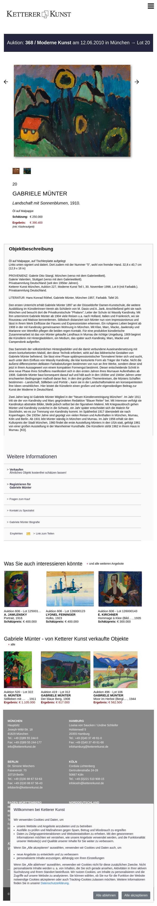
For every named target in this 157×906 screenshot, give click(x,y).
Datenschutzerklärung (54, 883)
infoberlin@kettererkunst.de (25, 787)
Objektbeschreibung (31, 248)
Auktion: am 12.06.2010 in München (69, 42)
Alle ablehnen (106, 895)
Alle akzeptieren (136, 895)
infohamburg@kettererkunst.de (88, 746)
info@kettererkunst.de (22, 746)
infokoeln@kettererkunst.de (86, 783)
